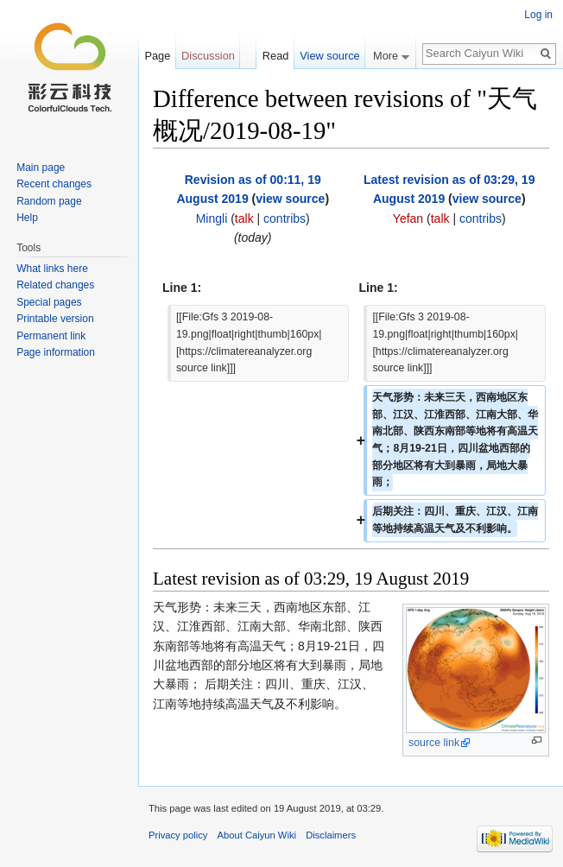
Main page (40, 167)
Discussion (208, 55)
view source (290, 199)
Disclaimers (331, 835)
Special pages (48, 302)
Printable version (54, 319)
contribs (284, 218)
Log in (538, 15)
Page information (55, 352)
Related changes (55, 285)
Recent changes (54, 184)
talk (244, 218)
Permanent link (50, 336)
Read (276, 55)
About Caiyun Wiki (257, 835)
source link (433, 743)
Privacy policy (178, 835)
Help (27, 218)
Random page (48, 201)
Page (157, 55)
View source (329, 55)
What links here (52, 269)
